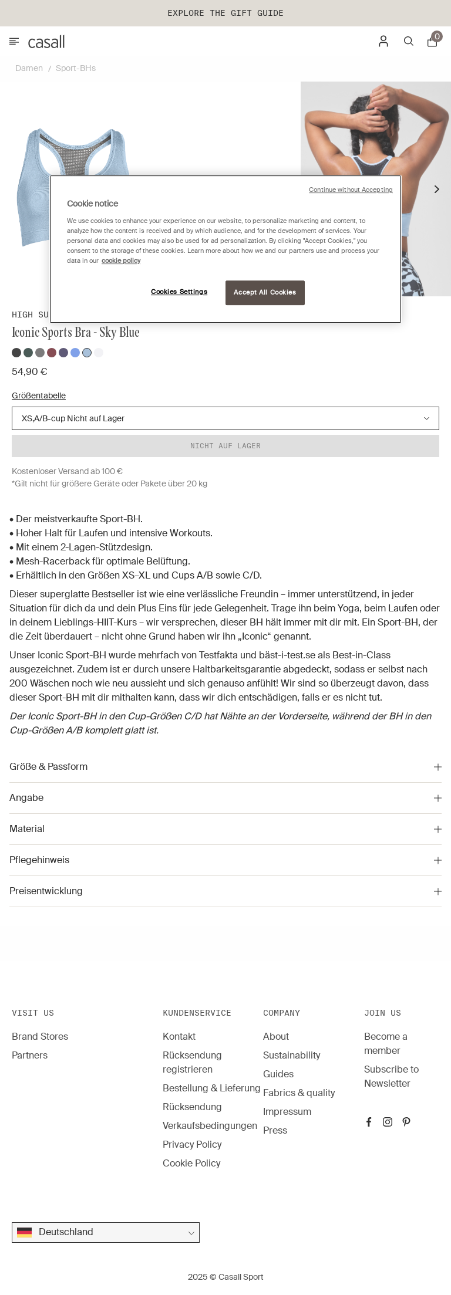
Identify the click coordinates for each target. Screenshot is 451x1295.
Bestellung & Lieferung (212, 1088)
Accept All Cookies (265, 292)
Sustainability (291, 1055)
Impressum (287, 1111)
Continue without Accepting (351, 190)
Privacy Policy (192, 1144)
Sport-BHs (76, 68)
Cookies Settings (179, 292)
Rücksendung (192, 1107)
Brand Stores (40, 1036)
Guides (278, 1074)
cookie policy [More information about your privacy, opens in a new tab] (121, 260)
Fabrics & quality (299, 1093)
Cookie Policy (191, 1163)
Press (275, 1130)
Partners (30, 1055)
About (276, 1036)
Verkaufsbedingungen (210, 1126)
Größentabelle (39, 395)
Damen (29, 68)
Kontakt (179, 1036)
